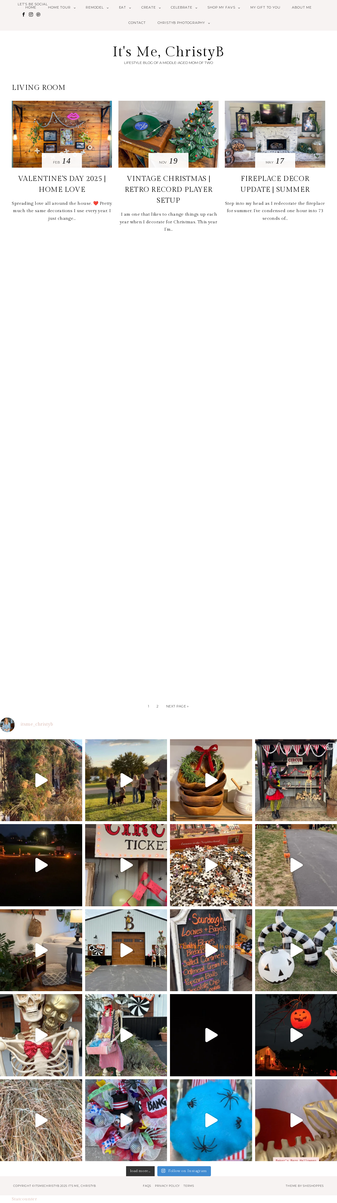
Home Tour (59, 7)
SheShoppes (313, 1185)
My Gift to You (265, 7)
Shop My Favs (221, 7)
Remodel (95, 7)
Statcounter (24, 1199)
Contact (137, 23)
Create (148, 7)
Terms (189, 1185)
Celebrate (181, 7)
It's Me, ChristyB (169, 52)
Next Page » (177, 706)
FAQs (147, 1185)
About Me (302, 7)
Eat (122, 7)
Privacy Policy (167, 1185)
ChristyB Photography (181, 23)
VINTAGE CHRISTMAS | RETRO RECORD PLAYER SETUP (168, 190)
